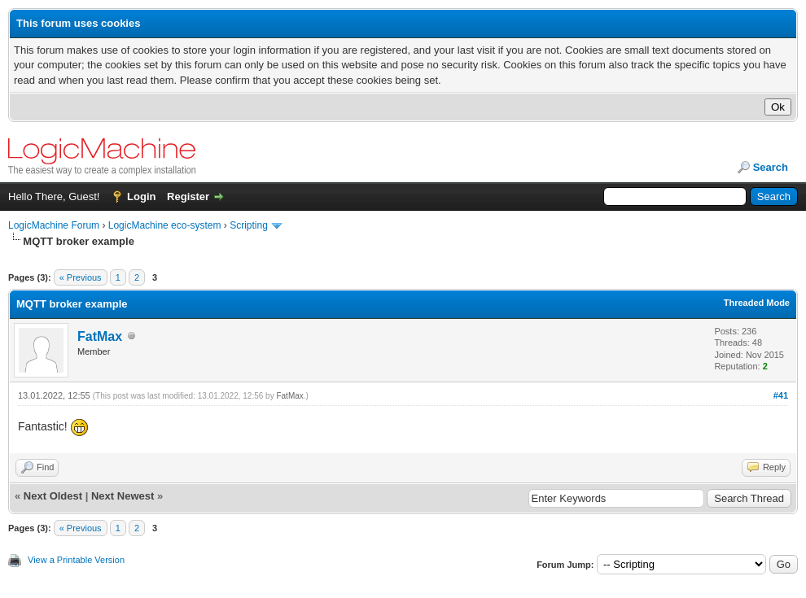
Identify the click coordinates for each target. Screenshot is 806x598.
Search (770, 167)
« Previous (80, 277)
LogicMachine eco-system (164, 225)
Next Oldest (53, 496)
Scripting (249, 225)
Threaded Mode (757, 303)
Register (188, 196)
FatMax (99, 336)
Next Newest (122, 496)
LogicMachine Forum (53, 225)
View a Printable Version (76, 560)
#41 (780, 395)
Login (141, 196)
